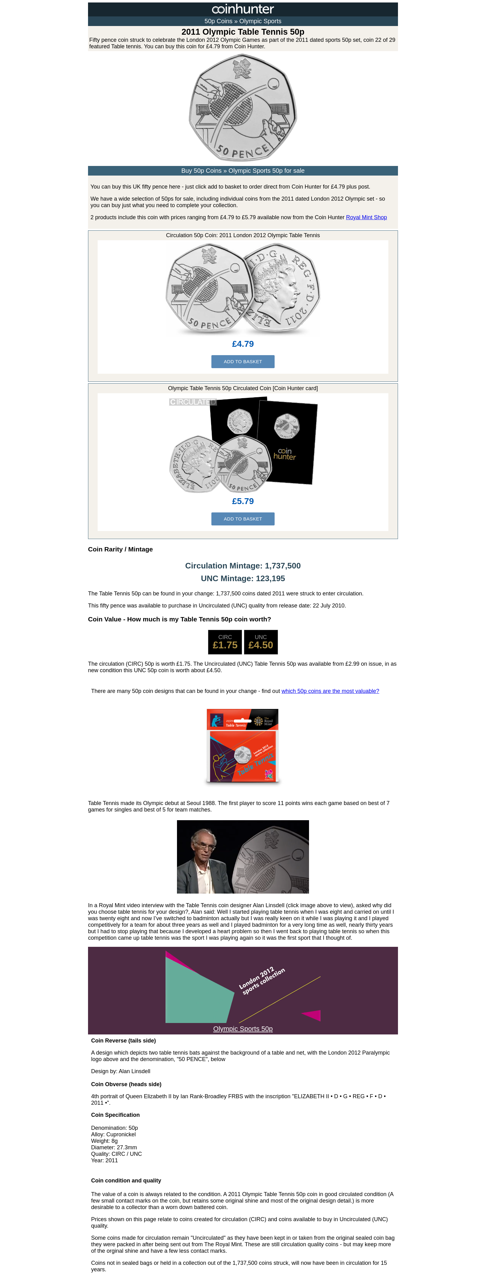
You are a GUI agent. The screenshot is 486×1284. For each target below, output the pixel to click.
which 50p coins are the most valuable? (330, 691)
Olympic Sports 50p (243, 1025)
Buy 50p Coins (201, 170)
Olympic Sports (260, 21)
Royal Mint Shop (366, 217)
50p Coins (218, 21)
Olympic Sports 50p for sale (266, 170)
